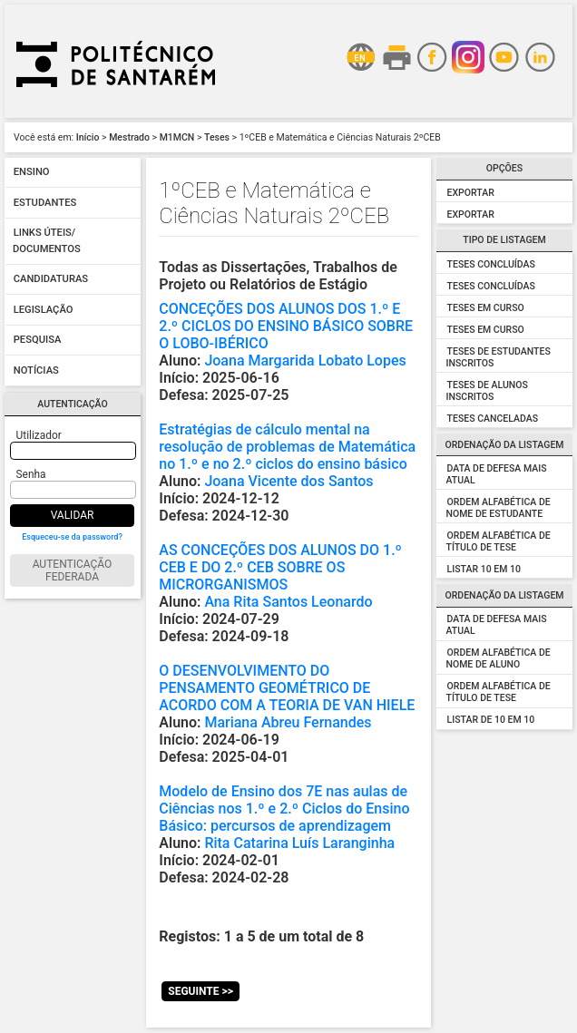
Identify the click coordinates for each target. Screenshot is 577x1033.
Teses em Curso (485, 308)
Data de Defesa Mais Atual (496, 625)
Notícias (36, 370)
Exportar (470, 193)
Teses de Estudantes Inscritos (498, 357)
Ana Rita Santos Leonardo (288, 601)
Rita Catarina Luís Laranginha (299, 843)
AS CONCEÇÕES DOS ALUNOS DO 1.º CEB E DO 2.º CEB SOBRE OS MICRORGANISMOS (280, 567)
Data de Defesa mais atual (496, 474)
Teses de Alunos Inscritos (487, 391)
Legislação (43, 310)
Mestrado (129, 137)
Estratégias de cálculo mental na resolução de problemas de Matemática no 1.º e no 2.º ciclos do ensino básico (287, 447)
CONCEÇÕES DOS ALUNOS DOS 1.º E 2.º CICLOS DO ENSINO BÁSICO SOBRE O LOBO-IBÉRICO (286, 326)
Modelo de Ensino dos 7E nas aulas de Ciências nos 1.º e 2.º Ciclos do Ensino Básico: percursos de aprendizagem (284, 808)
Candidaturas (51, 280)
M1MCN (177, 137)
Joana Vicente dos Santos (288, 481)
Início (88, 137)
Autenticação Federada (72, 570)
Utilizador (39, 435)
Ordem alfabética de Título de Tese (498, 541)
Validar (72, 515)
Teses (217, 137)
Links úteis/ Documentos (47, 242)
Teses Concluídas (491, 264)
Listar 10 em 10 (484, 569)
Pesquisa (38, 340)
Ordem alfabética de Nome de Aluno (498, 658)
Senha (31, 474)
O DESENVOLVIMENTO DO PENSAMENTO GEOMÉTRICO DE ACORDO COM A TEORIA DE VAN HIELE (287, 688)
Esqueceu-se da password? (72, 536)
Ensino (32, 173)
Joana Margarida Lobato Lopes (305, 360)
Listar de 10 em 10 (491, 720)
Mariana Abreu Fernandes (287, 722)
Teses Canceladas (492, 418)
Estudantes (45, 203)
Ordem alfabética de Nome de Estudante (498, 508)
